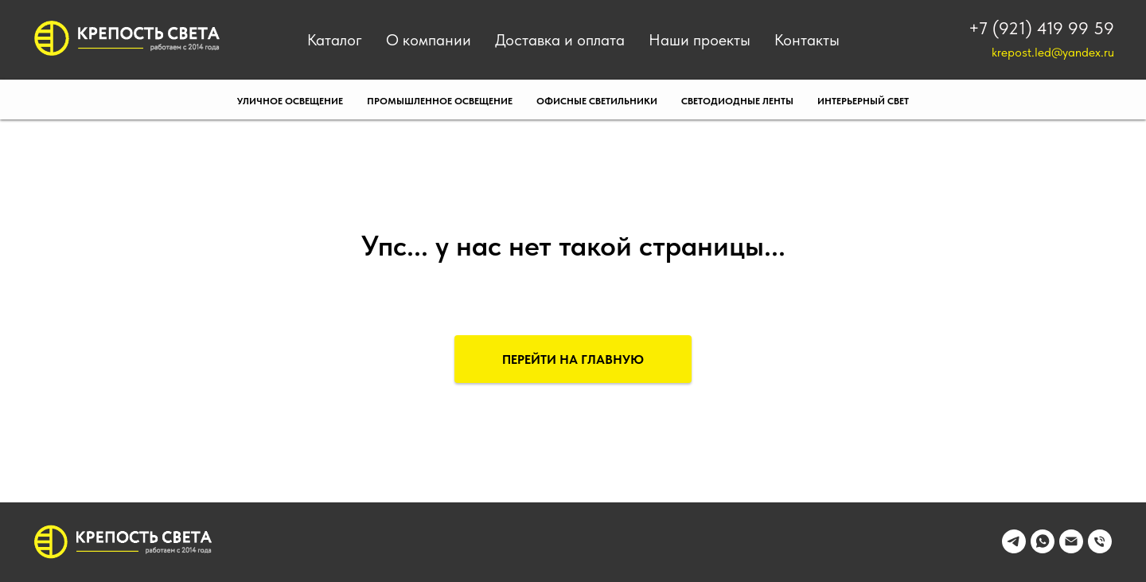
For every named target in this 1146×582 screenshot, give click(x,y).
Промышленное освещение (440, 101)
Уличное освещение (290, 101)
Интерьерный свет (863, 101)
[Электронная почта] (1071, 549)
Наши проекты (699, 39)
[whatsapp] (1042, 549)
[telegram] (1014, 549)
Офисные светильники (596, 101)
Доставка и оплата (560, 39)
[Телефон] (1100, 549)
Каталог (334, 39)
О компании (428, 39)
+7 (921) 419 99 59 (1041, 28)
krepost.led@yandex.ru (1053, 52)
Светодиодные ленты (737, 101)
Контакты (807, 39)
